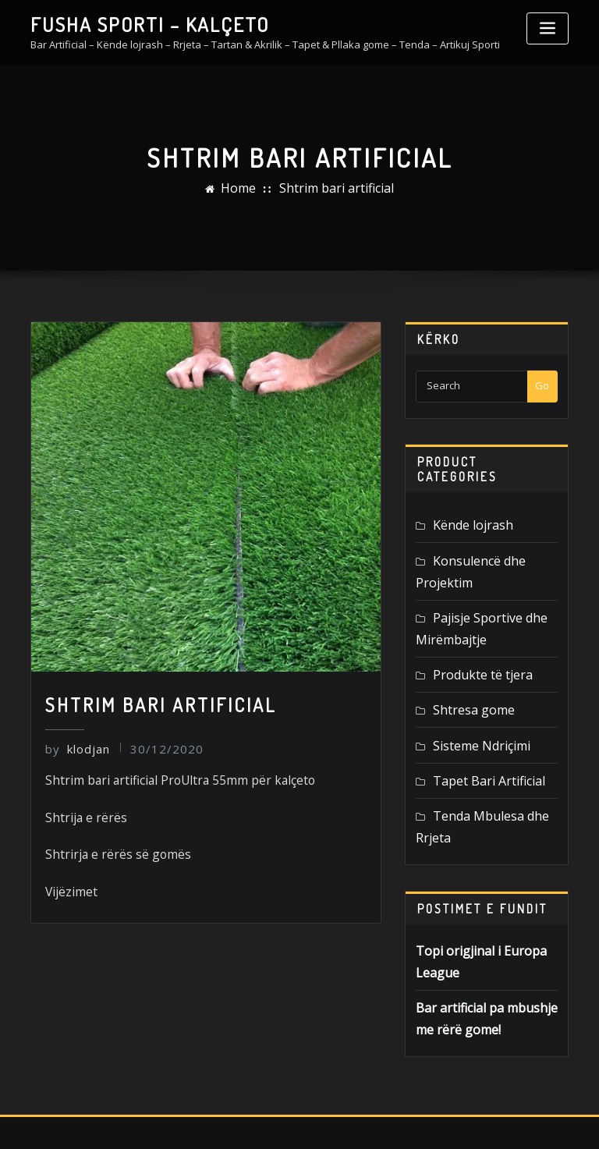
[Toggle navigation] (547, 28)
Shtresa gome (466, 668)
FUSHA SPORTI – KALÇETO (129, 22)
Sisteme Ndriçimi (472, 700)
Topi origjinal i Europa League (485, 891)
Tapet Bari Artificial (477, 732)
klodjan (73, 746)
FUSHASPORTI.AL (293, 1120)
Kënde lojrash (466, 522)
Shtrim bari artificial (332, 188)
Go (542, 385)
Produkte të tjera (472, 636)
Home (250, 188)
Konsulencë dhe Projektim (495, 554)
